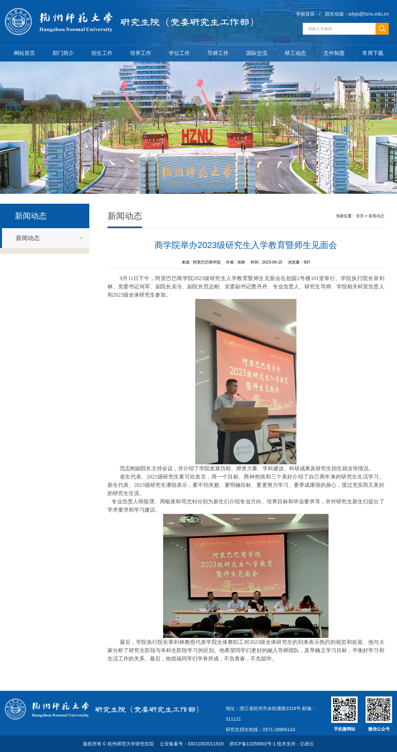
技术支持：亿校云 (295, 743)
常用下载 (372, 53)
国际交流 (256, 53)
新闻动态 (376, 216)
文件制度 (334, 53)
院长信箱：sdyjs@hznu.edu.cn (357, 14)
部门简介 (63, 53)
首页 (360, 216)
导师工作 (218, 53)
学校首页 (305, 14)
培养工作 (140, 53)
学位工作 (179, 53)
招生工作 (101, 53)
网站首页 (24, 53)
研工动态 (295, 53)
